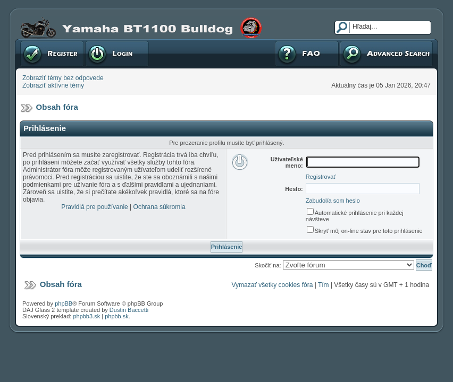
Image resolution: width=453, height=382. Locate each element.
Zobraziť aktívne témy (53, 85)
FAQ (306, 53)
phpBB (63, 303)
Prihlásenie (117, 53)
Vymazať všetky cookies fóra (272, 285)
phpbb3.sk (86, 316)
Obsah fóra (57, 106)
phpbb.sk (117, 316)
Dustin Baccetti (129, 310)
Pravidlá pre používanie (94, 207)
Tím (323, 285)
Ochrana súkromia (159, 207)
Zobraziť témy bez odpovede (63, 78)
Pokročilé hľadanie (386, 53)
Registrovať (52, 53)
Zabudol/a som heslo (333, 200)
